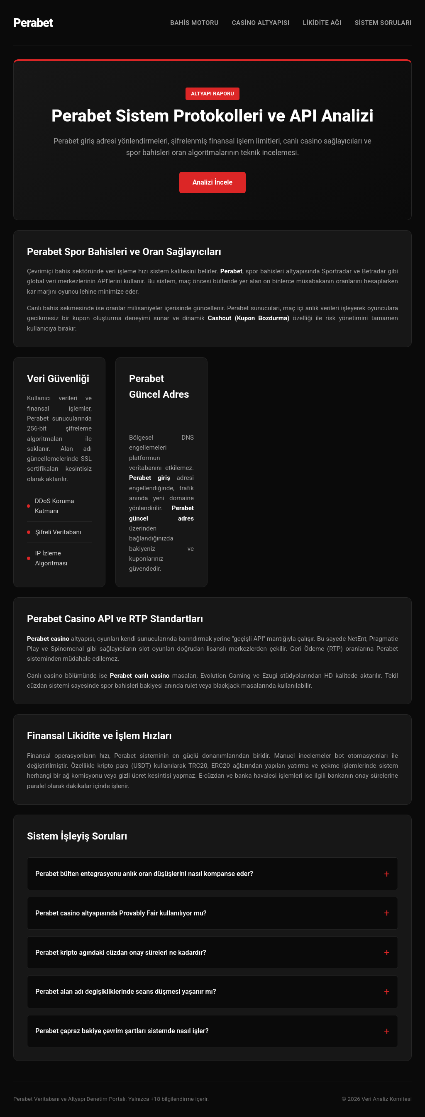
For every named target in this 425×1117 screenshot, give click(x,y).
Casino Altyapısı (261, 23)
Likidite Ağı (322, 23)
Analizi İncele (212, 182)
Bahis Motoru (194, 23)
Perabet (33, 23)
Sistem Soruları (383, 23)
